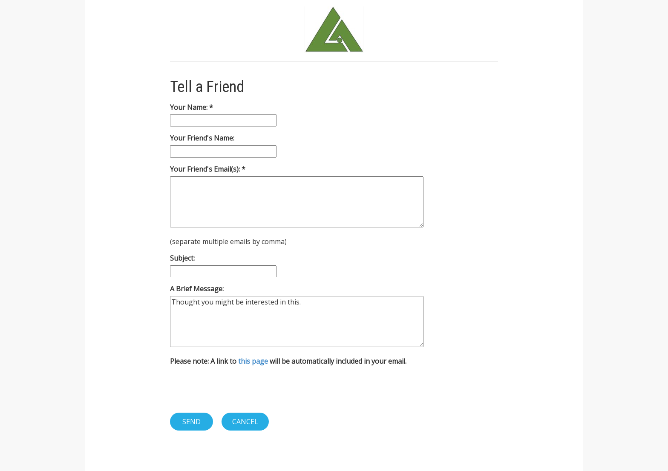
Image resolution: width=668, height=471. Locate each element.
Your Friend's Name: (202, 138)
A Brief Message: (197, 288)
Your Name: (189, 107)
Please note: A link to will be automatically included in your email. (288, 361)
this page (253, 361)
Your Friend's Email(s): (206, 169)
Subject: (182, 258)
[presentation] (234, 389)
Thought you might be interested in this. (296, 321)
